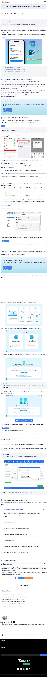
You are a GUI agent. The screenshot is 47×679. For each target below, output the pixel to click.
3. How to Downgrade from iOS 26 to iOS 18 (14, 71)
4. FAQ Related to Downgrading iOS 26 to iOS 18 (13, 73)
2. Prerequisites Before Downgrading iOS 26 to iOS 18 (14, 69)
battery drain (10, 571)
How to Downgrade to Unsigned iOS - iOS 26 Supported (13, 596)
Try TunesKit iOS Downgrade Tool (11, 102)
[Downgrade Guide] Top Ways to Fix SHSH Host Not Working (14, 605)
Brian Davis (7, 13)
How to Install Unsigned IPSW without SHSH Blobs (20, 492)
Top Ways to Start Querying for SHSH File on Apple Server (14, 603)
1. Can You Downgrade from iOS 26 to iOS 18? (13, 67)
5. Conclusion (6, 75)
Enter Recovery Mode (8, 201)
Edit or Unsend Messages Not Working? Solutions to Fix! (13, 607)
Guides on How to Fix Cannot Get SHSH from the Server (13, 601)
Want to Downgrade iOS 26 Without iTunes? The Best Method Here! (15, 598)
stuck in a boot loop (25, 251)
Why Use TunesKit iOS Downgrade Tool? (13, 260)
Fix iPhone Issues (24, 13)
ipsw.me (17, 187)
